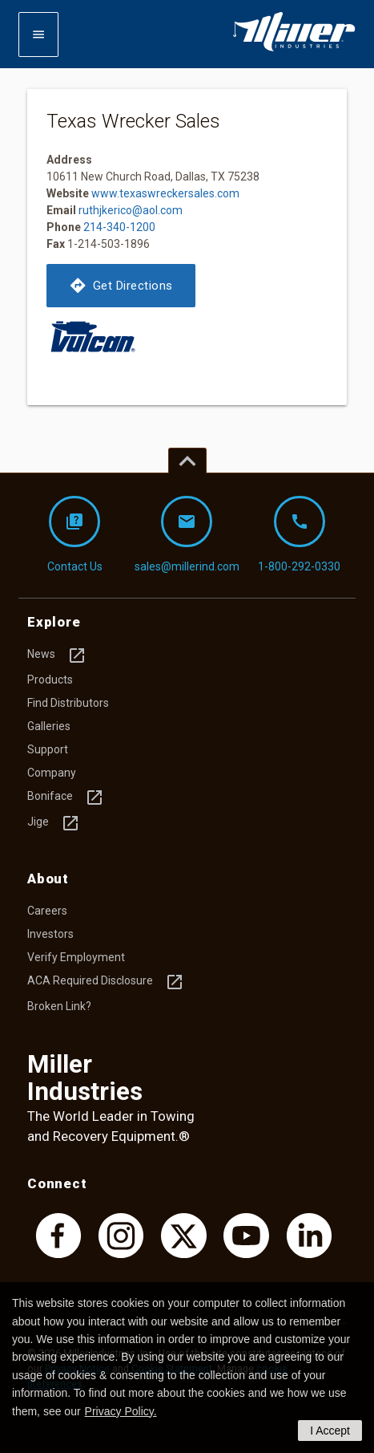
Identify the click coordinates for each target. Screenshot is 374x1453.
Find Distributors (68, 702)
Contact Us (75, 534)
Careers (47, 910)
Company (51, 772)
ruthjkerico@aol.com (130, 210)
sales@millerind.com (187, 534)
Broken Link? (59, 1006)
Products (50, 679)
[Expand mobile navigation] (38, 34)
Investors (50, 933)
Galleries (48, 726)
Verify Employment (76, 957)
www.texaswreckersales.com (165, 193)
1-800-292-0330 (299, 534)
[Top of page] (187, 460)
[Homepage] (294, 48)
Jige (53, 823)
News (56, 655)
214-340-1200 (119, 227)
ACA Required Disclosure (105, 982)
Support (47, 749)
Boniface (65, 797)
